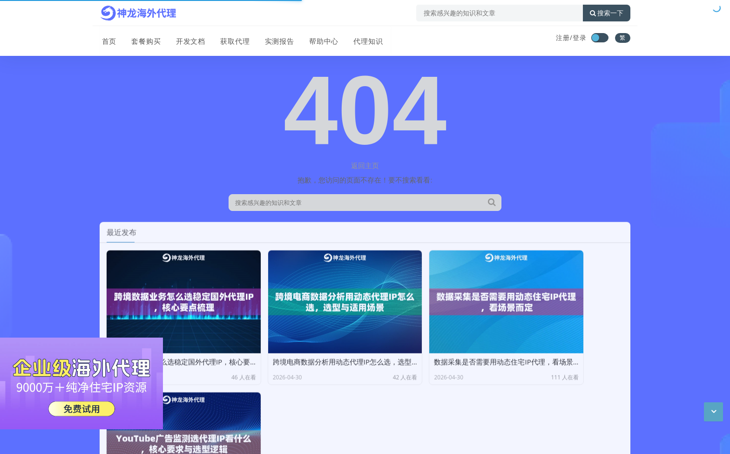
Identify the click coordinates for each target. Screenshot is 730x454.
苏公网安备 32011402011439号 (222, 439)
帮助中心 (318, 38)
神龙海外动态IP (187, 411)
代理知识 (362, 38)
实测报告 (275, 38)
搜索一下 (606, 13)
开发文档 (187, 38)
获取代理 (231, 38)
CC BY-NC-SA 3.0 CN (192, 425)
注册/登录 (571, 37)
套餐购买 (143, 38)
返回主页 (365, 165)
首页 (107, 38)
